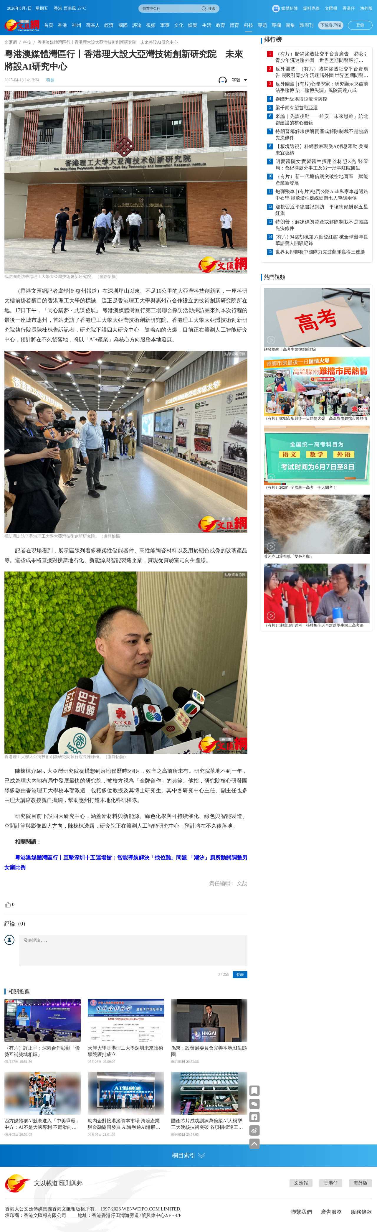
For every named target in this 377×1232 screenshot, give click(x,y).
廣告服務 (331, 1212)
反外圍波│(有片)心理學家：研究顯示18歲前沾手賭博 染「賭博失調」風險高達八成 (321, 87)
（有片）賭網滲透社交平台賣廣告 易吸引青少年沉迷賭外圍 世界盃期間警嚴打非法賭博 (321, 57)
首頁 (48, 25)
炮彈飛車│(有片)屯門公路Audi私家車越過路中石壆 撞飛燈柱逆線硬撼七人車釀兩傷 (321, 194)
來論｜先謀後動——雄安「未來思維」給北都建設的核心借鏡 (321, 119)
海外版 (366, 8)
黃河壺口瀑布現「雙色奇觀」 (289, 556)
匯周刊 (307, 25)
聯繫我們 (301, 1212)
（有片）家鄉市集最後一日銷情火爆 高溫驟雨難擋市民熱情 (315, 418)
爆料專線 (311, 8)
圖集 (290, 25)
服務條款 (361, 1212)
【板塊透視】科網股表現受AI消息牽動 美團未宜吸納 (321, 149)
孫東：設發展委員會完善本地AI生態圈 (209, 1051)
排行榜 (273, 39)
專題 (262, 25)
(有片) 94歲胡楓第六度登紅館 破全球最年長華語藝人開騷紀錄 (321, 240)
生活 (206, 25)
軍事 (165, 25)
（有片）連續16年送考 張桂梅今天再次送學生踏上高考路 (313, 625)
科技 (248, 25)
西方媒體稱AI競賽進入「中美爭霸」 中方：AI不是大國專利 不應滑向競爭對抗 (42, 1124)
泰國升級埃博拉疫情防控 (301, 98)
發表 (240, 974)
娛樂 (192, 25)
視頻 (151, 25)
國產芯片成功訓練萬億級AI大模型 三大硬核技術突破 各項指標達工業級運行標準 (207, 1124)
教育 (220, 25)
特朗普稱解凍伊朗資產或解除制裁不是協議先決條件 (321, 134)
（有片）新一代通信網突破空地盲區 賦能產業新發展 (321, 179)
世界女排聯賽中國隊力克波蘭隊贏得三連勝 (320, 251)
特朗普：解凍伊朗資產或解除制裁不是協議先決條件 (321, 225)
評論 (137, 25)
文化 (178, 25)
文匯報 (331, 8)
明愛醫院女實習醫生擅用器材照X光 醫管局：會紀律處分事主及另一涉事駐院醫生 (321, 164)
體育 (234, 25)
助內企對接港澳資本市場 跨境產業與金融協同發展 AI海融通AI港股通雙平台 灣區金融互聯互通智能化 (124, 1124)
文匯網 (10, 42)
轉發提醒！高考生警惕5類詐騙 (289, 349)
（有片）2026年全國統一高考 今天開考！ (300, 487)
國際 (123, 25)
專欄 (276, 25)
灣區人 (93, 25)
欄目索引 (188, 1155)
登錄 (360, 25)
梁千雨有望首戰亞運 (296, 107)
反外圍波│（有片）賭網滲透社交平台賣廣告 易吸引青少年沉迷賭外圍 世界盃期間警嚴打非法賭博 (321, 72)
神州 (76, 25)
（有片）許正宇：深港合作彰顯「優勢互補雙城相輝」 (42, 1051)
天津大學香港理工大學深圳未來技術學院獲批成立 (125, 1051)
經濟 (109, 25)
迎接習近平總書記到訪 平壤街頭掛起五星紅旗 (321, 210)
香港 (62, 25)
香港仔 (349, 8)
